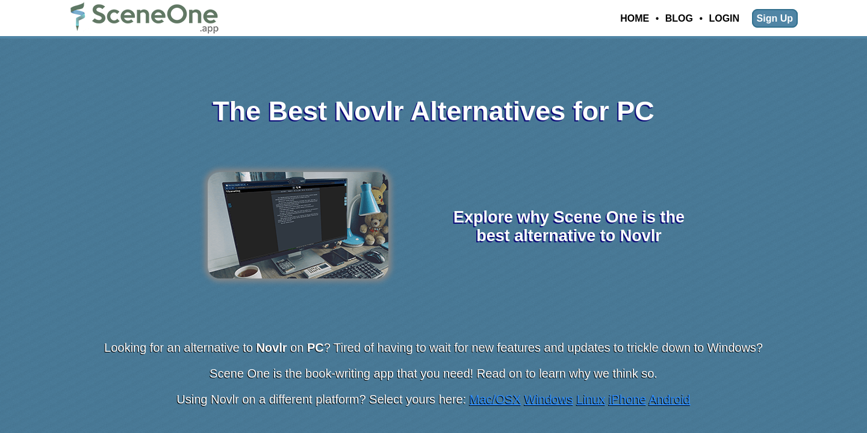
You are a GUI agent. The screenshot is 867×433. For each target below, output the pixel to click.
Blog (679, 18)
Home (634, 18)
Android (670, 399)
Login (724, 18)
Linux (591, 399)
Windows (548, 399)
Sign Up (775, 18)
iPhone (627, 399)
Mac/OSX (495, 399)
